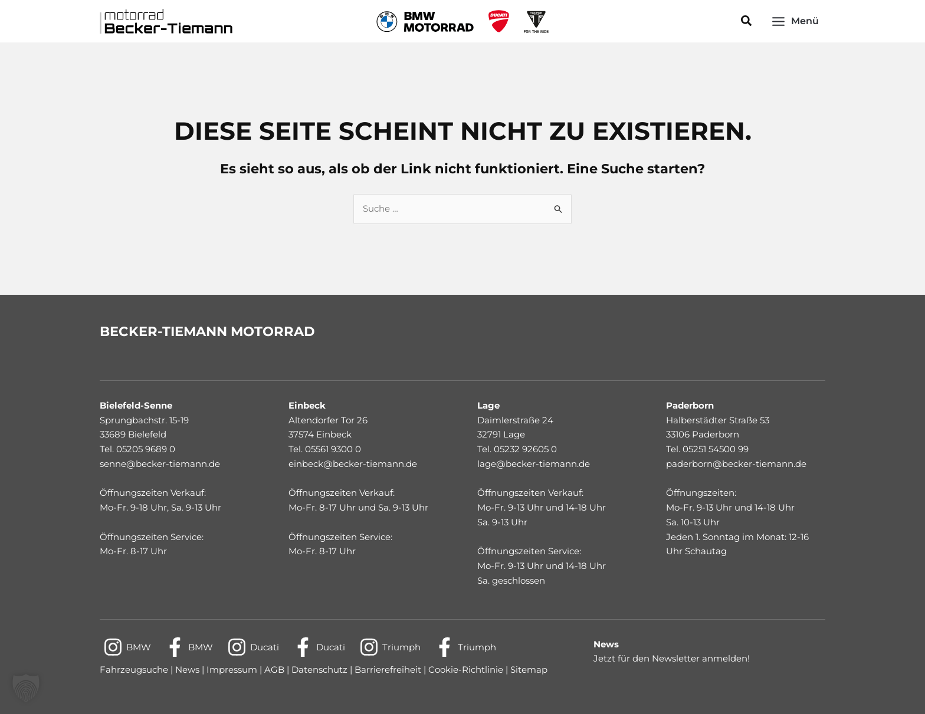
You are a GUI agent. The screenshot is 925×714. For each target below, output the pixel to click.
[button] (747, 21)
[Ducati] (253, 647)
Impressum (231, 669)
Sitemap (528, 669)
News (187, 669)
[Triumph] (390, 647)
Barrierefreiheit (389, 669)
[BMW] (127, 647)
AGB (273, 669)
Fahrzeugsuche (134, 669)
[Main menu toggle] (795, 21)
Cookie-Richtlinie (465, 669)
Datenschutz (320, 669)
